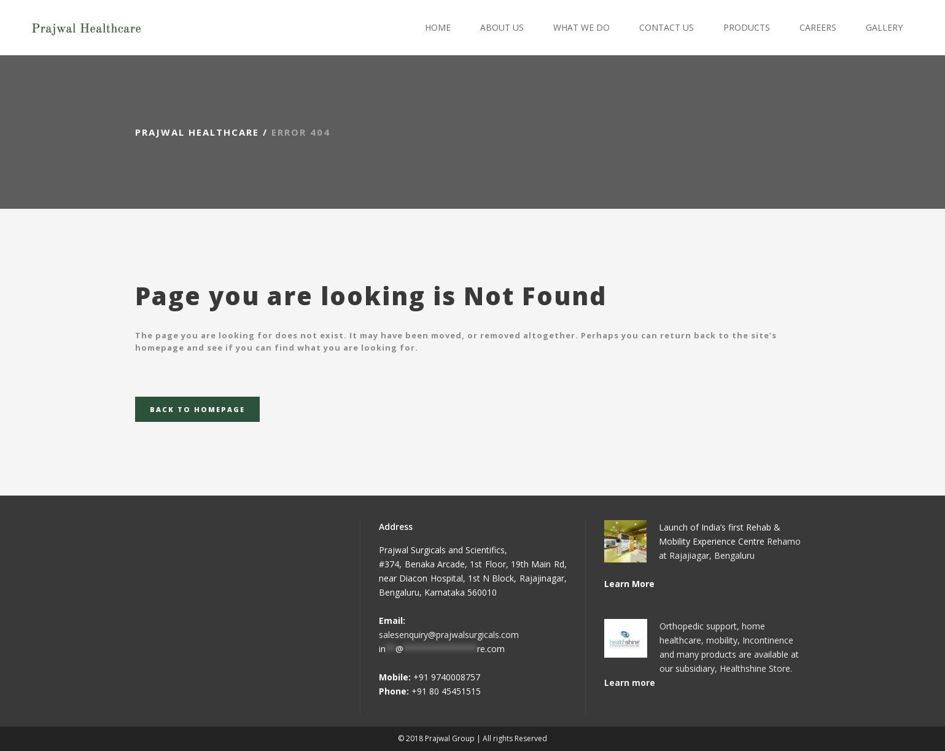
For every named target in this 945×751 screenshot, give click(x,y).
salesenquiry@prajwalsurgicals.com (449, 634)
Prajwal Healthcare (197, 132)
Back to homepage (197, 409)
